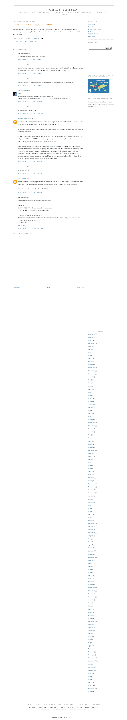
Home (48, 287)
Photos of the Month (94, 29)
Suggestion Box (93, 34)
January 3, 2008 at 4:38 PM (30, 59)
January (90, 364)
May (89, 355)
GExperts (52, 146)
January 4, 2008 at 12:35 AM (30, 113)
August (90, 349)
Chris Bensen (63, 9)
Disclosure (91, 36)
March (90, 340)
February (91, 361)
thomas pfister (22, 90)
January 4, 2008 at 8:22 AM (30, 192)
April (89, 358)
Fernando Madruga (24, 118)
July (89, 352)
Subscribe (91, 27)
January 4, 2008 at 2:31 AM (30, 161)
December (91, 343)
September (91, 374)
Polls (89, 31)
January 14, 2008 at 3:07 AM (30, 228)
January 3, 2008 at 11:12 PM (30, 101)
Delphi (31, 41)
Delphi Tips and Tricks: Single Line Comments (33, 25)
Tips (36, 41)
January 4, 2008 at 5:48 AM (30, 173)
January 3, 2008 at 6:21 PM (30, 85)
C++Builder (23, 41)
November (91, 334)
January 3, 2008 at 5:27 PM (30, 73)
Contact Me (91, 24)
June (89, 383)
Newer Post (16, 287)
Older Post (80, 287)
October (90, 429)
